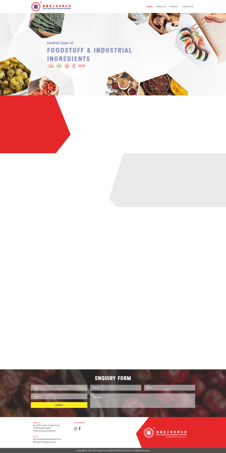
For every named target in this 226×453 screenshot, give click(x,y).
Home (150, 6)
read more (123, 139)
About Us (161, 6)
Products (174, 6)
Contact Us (187, 6)
